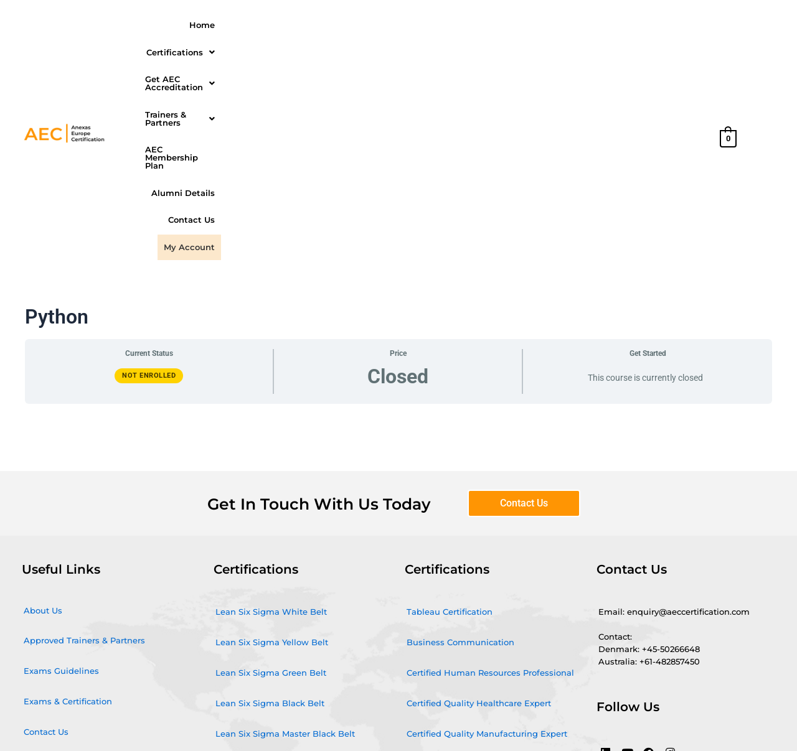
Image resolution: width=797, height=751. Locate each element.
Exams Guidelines (61, 470)
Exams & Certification (68, 501)
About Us (43, 410)
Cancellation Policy (63, 592)
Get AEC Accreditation (361, 24)
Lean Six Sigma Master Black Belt (285, 533)
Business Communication (460, 442)
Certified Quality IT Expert (460, 594)
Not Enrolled (149, 175)
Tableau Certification (450, 411)
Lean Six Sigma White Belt (271, 411)
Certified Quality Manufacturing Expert (487, 533)
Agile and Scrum (250, 564)
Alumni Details (669, 24)
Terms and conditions (69, 562)
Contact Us (614, 48)
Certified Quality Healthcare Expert (479, 503)
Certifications (261, 24)
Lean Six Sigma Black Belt (269, 503)
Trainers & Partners (473, 24)
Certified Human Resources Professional (490, 472)
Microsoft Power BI (254, 594)
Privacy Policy (52, 623)
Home (202, 24)
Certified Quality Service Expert (471, 564)
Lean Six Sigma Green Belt (270, 472)
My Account (675, 48)
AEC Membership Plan (578, 24)
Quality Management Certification (285, 625)
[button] (261, 23)
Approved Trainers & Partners (84, 440)
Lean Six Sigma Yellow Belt (271, 442)
